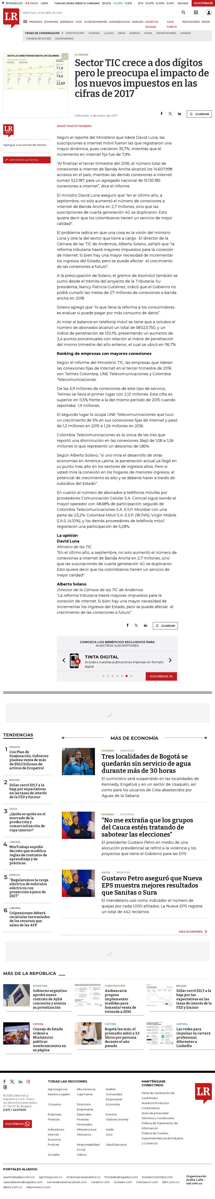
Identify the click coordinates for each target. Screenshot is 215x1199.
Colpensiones (64, 38)
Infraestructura (86, 1129)
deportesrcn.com (38, 1187)
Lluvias (109, 33)
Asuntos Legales (59, 1094)
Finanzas (54, 1119)
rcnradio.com (123, 1181)
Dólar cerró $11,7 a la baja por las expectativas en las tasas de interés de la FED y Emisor (194, 999)
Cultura (110, 1024)
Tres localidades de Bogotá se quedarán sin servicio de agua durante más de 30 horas (146, 764)
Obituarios (84, 1134)
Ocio (109, 1134)
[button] (62, 661)
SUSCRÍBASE (203, 3)
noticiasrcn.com (147, 1181)
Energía (135, 33)
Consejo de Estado (38, 38)
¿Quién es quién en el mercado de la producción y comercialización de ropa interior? (27, 822)
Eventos (111, 1114)
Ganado (185, 33)
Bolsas (14, 780)
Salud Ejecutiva (116, 1144)
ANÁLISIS (137, 21)
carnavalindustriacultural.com (67, 1181)
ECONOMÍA (51, 21)
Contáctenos (151, 1107)
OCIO (79, 21)
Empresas (54, 1114)
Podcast (53, 1144)
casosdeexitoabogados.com (23, 1181)
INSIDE (206, 21)
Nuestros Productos (155, 1102)
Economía (113, 1104)
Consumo (54, 1104)
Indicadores (56, 1129)
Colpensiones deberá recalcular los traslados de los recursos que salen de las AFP (29, 919)
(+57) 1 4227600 (14, 1109)
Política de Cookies (155, 1133)
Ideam (121, 33)
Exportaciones (166, 33)
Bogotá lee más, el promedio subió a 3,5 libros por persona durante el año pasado (122, 1037)
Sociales (53, 1154)
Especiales (84, 1114)
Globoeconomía (117, 1119)
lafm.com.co (170, 1181)
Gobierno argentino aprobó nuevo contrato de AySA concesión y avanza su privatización (50, 999)
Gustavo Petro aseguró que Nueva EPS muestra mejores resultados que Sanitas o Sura (152, 885)
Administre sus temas (21, 159)
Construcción (75, 33)
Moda (13, 808)
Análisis (110, 1089)
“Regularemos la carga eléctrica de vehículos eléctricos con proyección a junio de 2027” (29, 888)
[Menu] (26, 21)
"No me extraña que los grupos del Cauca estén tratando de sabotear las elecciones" (147, 827)
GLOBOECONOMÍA (95, 21)
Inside (110, 1129)
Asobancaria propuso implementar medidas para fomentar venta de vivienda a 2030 (120, 1001)
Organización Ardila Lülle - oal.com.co (196, 1179)
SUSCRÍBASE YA (161, 676)
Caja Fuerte (85, 1094)
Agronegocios (57, 1089)
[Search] (183, 12)
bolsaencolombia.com (157, 1176)
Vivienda (94, 33)
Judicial (38, 1024)
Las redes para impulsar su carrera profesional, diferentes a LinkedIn (193, 1037)
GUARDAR (199, 114)
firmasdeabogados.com (121, 1176)
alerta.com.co (12, 1187)
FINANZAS (35, 21)
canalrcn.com (100, 1181)
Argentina (40, 985)
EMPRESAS (67, 21)
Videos (81, 1154)
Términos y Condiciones (158, 1118)
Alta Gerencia (86, 1089)
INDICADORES (191, 21)
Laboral (15, 842)
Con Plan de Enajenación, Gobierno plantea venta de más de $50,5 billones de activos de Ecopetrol (29, 760)
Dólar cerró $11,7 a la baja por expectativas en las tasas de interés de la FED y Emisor (28, 791)
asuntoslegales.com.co (19, 1176)
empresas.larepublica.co (83, 1176)
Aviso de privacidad (155, 1113)
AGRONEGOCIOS (119, 21)
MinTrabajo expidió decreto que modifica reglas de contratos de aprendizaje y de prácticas (28, 855)
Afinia (148, 33)
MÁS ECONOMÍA (190, 931)
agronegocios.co (50, 1176)
